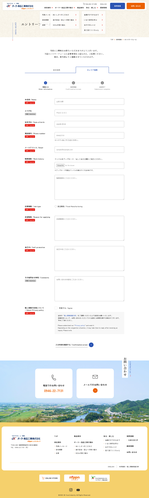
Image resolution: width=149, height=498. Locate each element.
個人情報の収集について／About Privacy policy (34, 311)
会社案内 (47, 8)
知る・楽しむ (91, 8)
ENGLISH (111, 467)
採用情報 (117, 6)
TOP (56, 436)
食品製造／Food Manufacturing (68, 206)
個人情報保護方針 (70, 316)
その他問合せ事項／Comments (37, 279)
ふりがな (30, 112)
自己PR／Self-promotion (35, 249)
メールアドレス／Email (34, 149)
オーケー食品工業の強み (64, 8)
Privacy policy (80, 325)
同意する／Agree (63, 308)
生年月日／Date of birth (34, 124)
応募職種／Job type (33, 208)
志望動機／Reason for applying (37, 218)
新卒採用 (56, 70)
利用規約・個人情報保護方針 (129, 467)
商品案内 (80, 8)
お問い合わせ (136, 6)
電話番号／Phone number (35, 135)
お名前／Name (30, 101)
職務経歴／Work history (34, 160)
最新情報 (103, 8)
